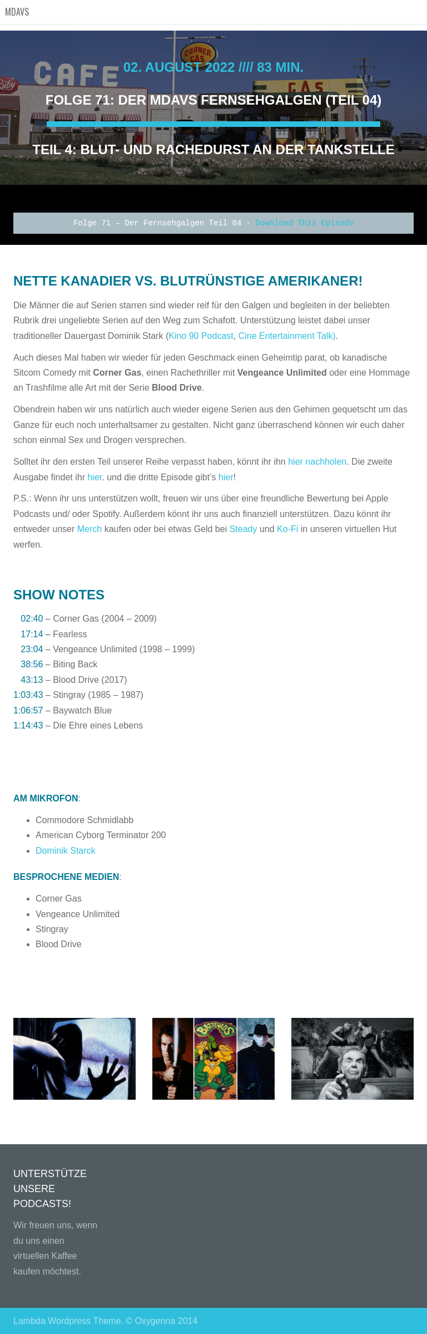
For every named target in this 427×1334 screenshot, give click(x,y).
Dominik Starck (66, 850)
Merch (89, 529)
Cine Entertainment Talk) (287, 336)
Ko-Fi (287, 529)
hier (93, 477)
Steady (243, 529)
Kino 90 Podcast (201, 336)
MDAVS (17, 11)
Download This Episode (305, 223)
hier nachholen (317, 461)
